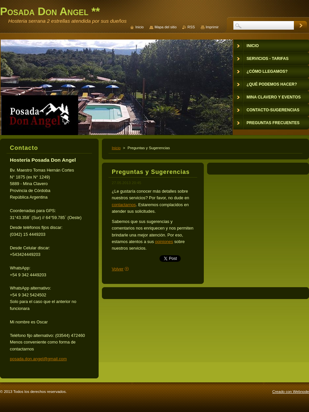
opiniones (164, 241)
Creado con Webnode (290, 392)
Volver (118, 268)
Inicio (116, 148)
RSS (191, 27)
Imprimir (212, 27)
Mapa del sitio (165, 27)
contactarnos (124, 204)
